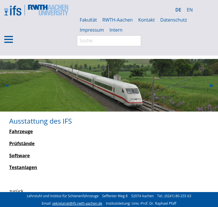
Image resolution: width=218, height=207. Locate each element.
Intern (116, 30)
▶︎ (214, 85)
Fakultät (88, 20)
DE (178, 10)
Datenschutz (173, 20)
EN (190, 10)
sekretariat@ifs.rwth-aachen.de (77, 203)
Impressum (92, 30)
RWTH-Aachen (117, 20)
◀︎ (9, 85)
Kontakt (146, 20)
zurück (16, 191)
